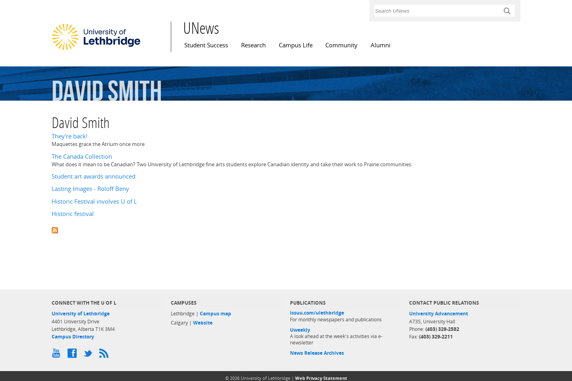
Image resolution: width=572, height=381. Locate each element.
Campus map (215, 314)
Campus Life (296, 45)
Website (203, 323)
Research (253, 45)
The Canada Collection (82, 156)
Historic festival (73, 214)
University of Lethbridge (81, 314)
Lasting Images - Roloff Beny (90, 189)
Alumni (380, 45)
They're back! (69, 136)
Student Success (206, 45)
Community (341, 45)
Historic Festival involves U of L (94, 201)
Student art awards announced (93, 176)
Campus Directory (73, 337)
